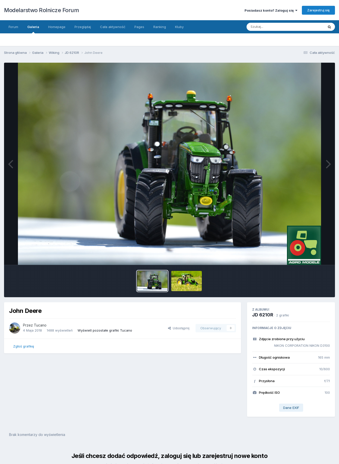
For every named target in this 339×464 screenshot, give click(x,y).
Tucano (40, 325)
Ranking (159, 27)
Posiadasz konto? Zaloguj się (271, 10)
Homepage (56, 27)
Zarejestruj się (318, 10)
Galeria (33, 29)
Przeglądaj (83, 27)
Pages (139, 27)
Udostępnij (178, 328)
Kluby (179, 27)
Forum (13, 27)
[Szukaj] (280, 27)
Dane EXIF (291, 408)
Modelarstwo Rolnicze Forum (41, 10)
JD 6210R (262, 314)
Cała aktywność (112, 27)
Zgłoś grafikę (23, 346)
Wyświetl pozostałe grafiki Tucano (105, 330)
